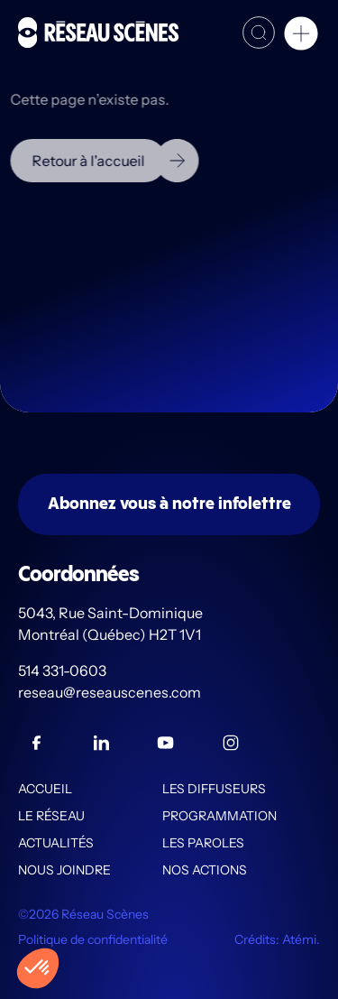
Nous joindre (64, 870)
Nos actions (204, 870)
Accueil (45, 788)
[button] (301, 36)
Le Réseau (51, 815)
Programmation (219, 815)
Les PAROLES (203, 843)
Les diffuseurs (214, 788)
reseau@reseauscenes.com (111, 692)
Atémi (299, 939)
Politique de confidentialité (93, 939)
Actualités (56, 843)
